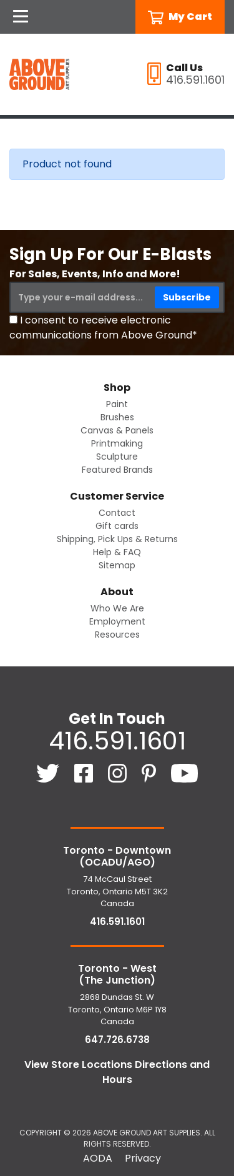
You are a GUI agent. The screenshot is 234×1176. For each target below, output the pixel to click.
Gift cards (117, 526)
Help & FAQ (117, 552)
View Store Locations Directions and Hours (117, 1072)
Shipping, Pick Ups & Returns (117, 539)
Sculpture (117, 456)
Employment (117, 621)
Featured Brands (117, 469)
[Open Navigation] (20, 17)
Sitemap (117, 565)
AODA (97, 1158)
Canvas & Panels (117, 430)
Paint (117, 404)
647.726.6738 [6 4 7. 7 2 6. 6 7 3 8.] (117, 1039)
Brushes (117, 417)
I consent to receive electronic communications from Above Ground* (103, 327)
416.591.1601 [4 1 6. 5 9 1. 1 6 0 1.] (117, 740)
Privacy (143, 1158)
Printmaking (117, 443)
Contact (117, 512)
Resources (117, 634)
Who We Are (117, 608)
